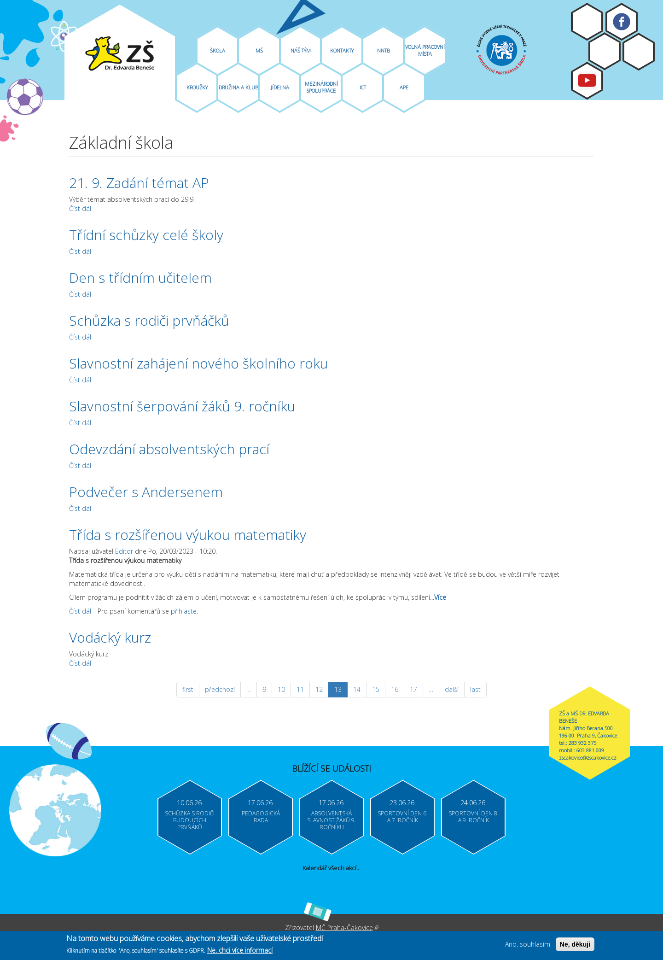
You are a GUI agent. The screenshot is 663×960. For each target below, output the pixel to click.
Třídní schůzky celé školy (146, 234)
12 (319, 689)
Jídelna (280, 87)
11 (300, 689)
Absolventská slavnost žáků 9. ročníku (331, 820)
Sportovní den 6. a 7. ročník (403, 816)
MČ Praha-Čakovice (347, 927)
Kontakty (342, 50)
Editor (124, 551)
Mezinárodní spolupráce (321, 87)
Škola (217, 50)
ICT (363, 87)
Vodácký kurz (110, 637)
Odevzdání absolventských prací (169, 448)
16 (394, 689)
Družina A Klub (238, 87)
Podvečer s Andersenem (146, 491)
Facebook (621, 21)
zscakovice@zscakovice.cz (587, 757)
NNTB (383, 50)
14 (357, 689)
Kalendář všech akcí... (331, 868)
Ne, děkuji (575, 946)
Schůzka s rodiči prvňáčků (149, 320)
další (452, 689)
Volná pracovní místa (425, 50)
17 (413, 689)
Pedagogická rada (261, 816)
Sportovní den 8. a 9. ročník (473, 816)
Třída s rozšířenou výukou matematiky (187, 534)
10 (281, 689)
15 (375, 689)
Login (638, 51)
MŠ (259, 50)
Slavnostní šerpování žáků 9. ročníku (182, 406)
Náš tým (301, 50)
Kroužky (197, 87)
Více (440, 597)
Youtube (587, 80)
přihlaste (184, 611)
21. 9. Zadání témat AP (139, 182)
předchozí (220, 689)
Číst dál (80, 208)
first (187, 689)
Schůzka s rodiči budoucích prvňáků (190, 820)
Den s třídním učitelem (140, 277)
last (475, 689)
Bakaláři (604, 51)
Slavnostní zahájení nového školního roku (198, 363)
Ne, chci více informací (240, 952)
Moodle (587, 21)
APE (404, 87)
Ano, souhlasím (527, 946)
